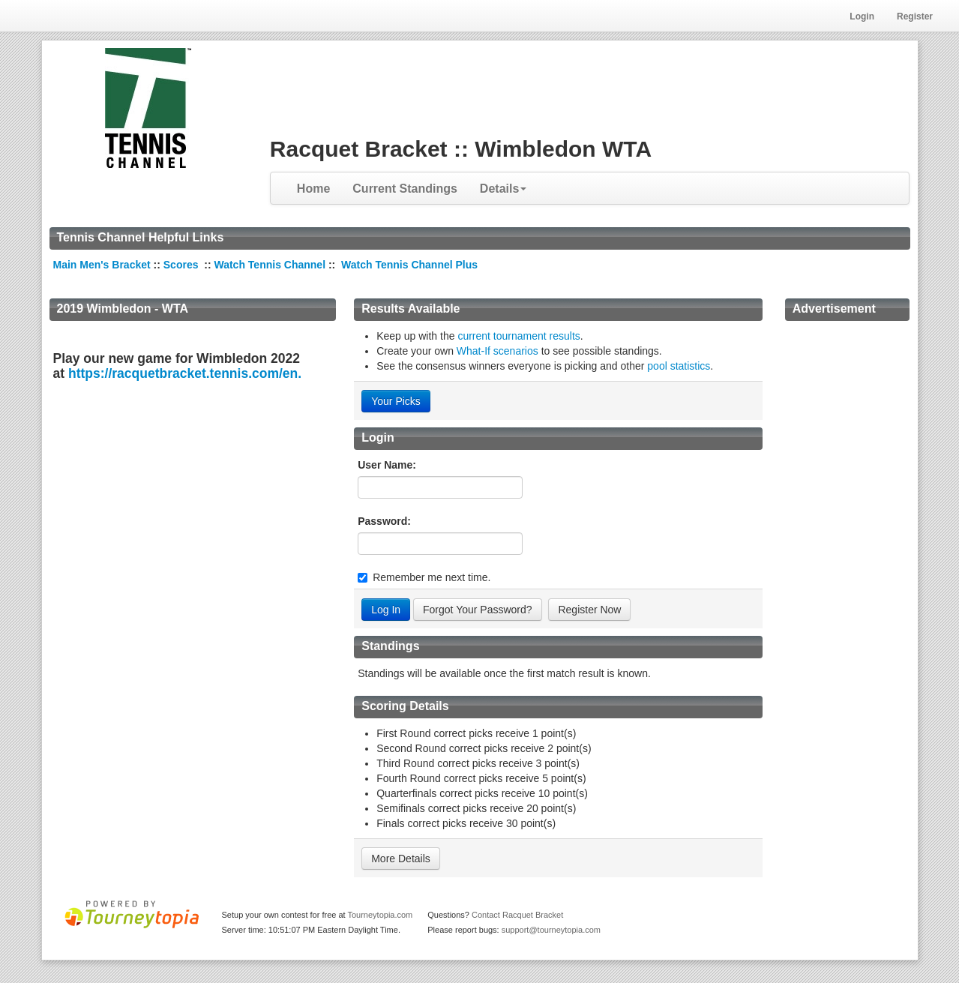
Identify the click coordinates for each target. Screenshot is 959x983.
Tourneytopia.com (379, 914)
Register (915, 16)
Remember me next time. (431, 577)
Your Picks (396, 401)
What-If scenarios (497, 351)
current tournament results (518, 336)
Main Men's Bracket (102, 265)
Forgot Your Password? (477, 610)
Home (313, 188)
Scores (182, 265)
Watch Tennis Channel (271, 265)
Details (503, 188)
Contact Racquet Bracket (517, 914)
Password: (384, 521)
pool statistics (678, 366)
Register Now (589, 610)
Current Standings (404, 188)
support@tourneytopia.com (551, 929)
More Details (400, 859)
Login (862, 16)
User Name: (387, 465)
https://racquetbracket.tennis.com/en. (184, 373)
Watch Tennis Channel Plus (409, 265)
